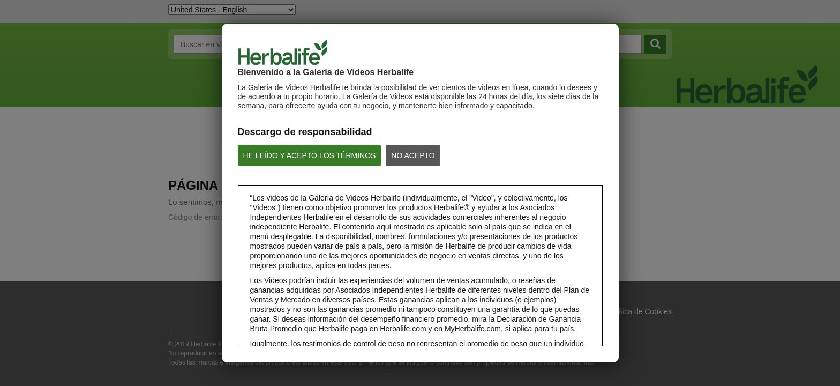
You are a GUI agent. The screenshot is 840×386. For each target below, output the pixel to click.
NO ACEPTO (412, 155)
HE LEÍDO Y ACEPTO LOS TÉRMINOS (309, 155)
